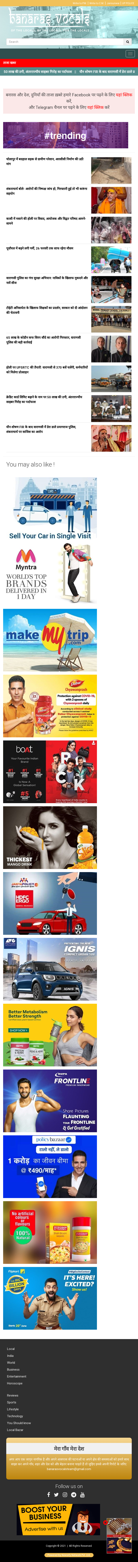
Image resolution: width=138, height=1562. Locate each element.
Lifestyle (12, 1409)
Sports (11, 1402)
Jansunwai (113, 3)
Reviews (12, 1395)
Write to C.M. (96, 3)
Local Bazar (14, 1430)
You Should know (18, 1423)
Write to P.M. (80, 3)
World (10, 1363)
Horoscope (14, 1383)
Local (10, 1349)
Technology (14, 1416)
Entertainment (16, 1376)
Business (13, 1369)
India (10, 1356)
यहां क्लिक (124, 94)
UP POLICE (128, 3)
